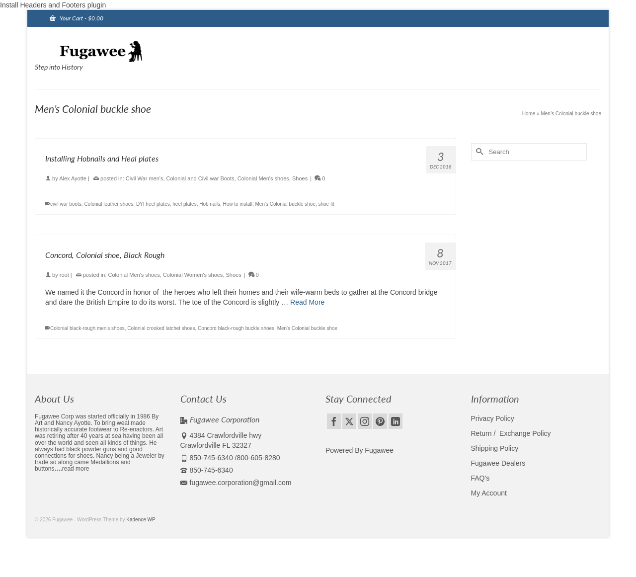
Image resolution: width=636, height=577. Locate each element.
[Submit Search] (478, 152)
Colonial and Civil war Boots (200, 178)
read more (75, 468)
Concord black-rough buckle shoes (236, 328)
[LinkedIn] (395, 421)
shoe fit (326, 204)
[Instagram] (365, 421)
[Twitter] (349, 421)
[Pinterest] (380, 421)
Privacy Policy (492, 418)
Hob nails (209, 204)
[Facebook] (334, 421)
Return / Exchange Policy (511, 433)
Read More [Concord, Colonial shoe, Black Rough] (307, 302)
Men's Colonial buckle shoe (285, 204)
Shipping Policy (495, 448)
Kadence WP (140, 519)
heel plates (184, 204)
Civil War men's (144, 178)
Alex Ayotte (72, 178)
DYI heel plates (153, 204)
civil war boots (65, 204)
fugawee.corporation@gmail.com (236, 483)
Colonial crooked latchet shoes (161, 328)
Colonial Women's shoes (193, 275)
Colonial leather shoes (108, 204)
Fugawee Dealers (499, 463)
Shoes (300, 178)
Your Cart (76, 18)
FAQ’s (480, 478)
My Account (489, 493)
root (64, 275)
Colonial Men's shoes (263, 178)
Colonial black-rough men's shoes (87, 328)
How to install (237, 204)
